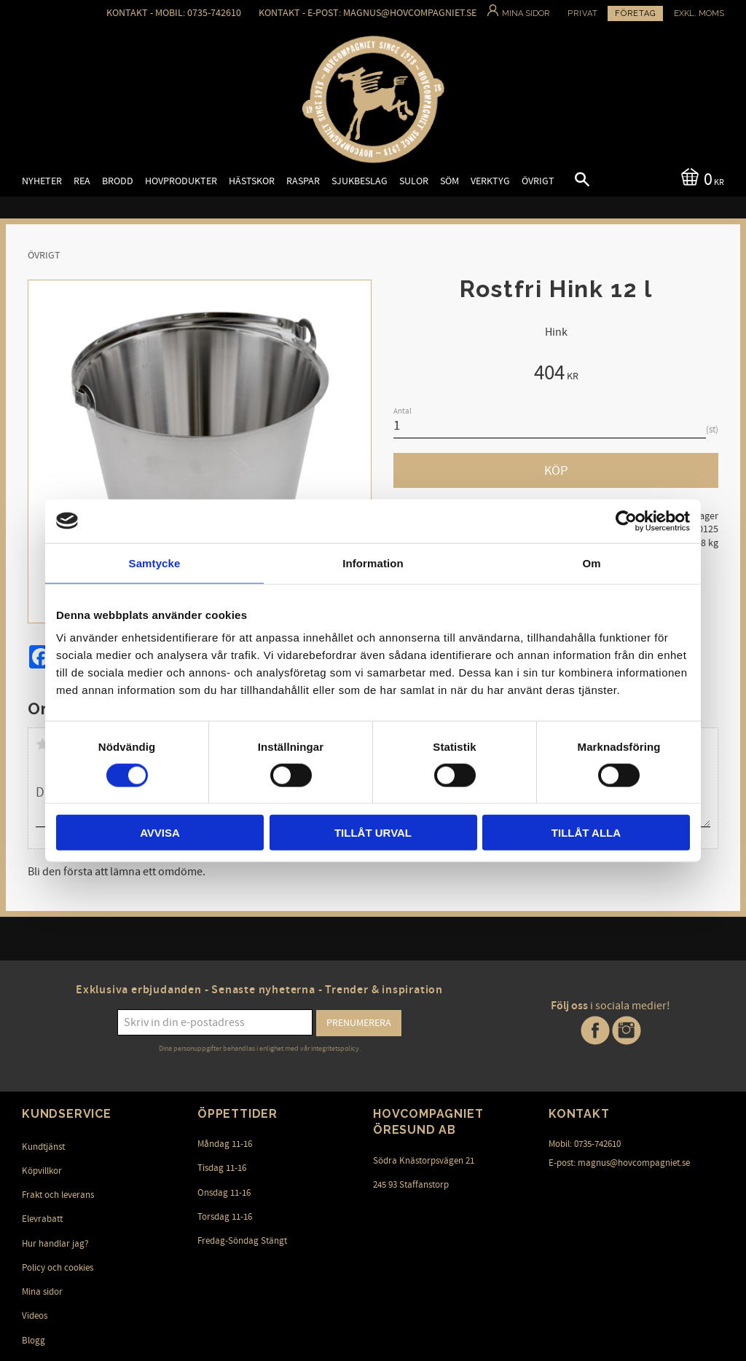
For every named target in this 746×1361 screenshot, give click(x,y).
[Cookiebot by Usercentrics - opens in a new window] (626, 521)
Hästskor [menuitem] (252, 181)
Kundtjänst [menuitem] (43, 1147)
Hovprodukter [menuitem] (181, 181)
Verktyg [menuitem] (490, 181)
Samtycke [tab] (155, 562)
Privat (583, 13)
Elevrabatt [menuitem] (42, 1219)
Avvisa (160, 833)
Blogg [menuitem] (33, 1340)
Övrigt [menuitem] (538, 181)
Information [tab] (373, 562)
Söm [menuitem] (449, 181)
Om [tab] (591, 562)
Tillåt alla (586, 833)
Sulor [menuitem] (413, 181)
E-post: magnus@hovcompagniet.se (619, 1163)
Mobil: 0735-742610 (585, 1144)
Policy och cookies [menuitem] (57, 1268)
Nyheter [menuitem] (42, 181)
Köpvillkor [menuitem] (42, 1171)
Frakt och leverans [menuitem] (58, 1195)
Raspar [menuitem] (303, 181)
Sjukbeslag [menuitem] (359, 181)
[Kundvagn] (699, 178)
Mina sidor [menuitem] (42, 1292)
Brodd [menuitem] (117, 181)
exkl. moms (699, 13)
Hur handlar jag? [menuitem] (55, 1244)
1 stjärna (42, 744)
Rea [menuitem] (82, 181)
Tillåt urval (373, 833)
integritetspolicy (335, 1048)
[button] (569, 181)
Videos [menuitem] (34, 1316)
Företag (635, 13)
